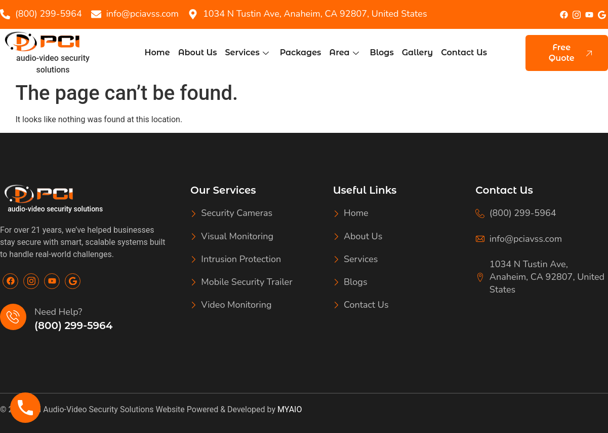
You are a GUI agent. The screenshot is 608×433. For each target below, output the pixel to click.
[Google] (72, 281)
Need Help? (58, 312)
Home (157, 52)
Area (343, 52)
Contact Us (464, 52)
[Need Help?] (13, 317)
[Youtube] (52, 281)
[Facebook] (564, 14)
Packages (300, 52)
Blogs (382, 52)
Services (246, 52)
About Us (197, 52)
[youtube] (589, 15)
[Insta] (576, 14)
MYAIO (289, 409)
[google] (601, 14)
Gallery (417, 52)
